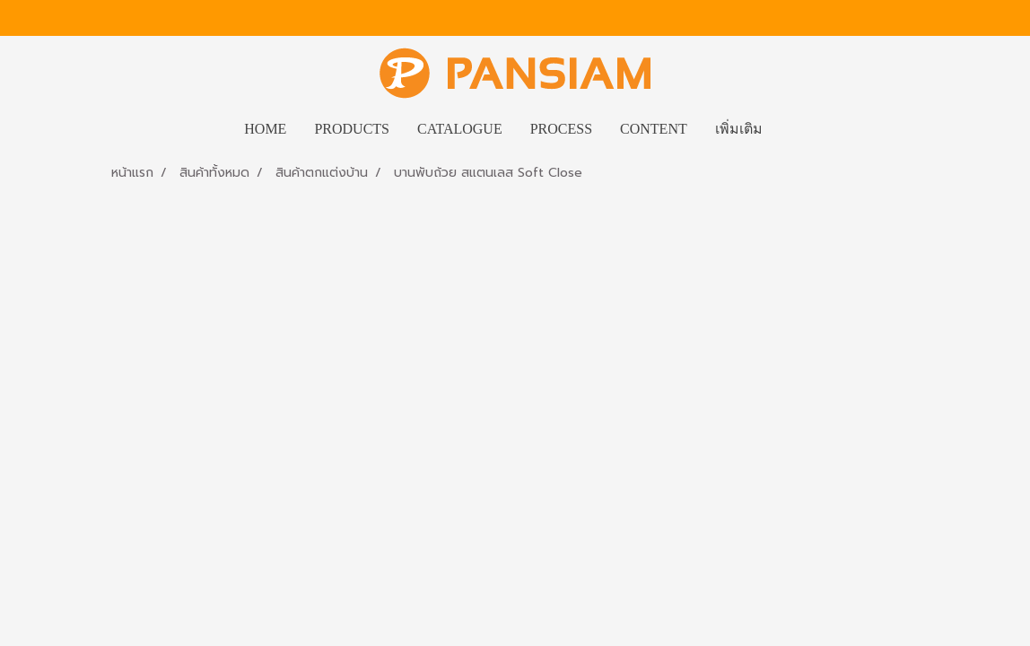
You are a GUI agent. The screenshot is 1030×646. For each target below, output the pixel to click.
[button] (792, 129)
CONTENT (653, 128)
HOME (265, 128)
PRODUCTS (351, 128)
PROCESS (561, 128)
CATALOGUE (459, 128)
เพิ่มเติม (739, 128)
